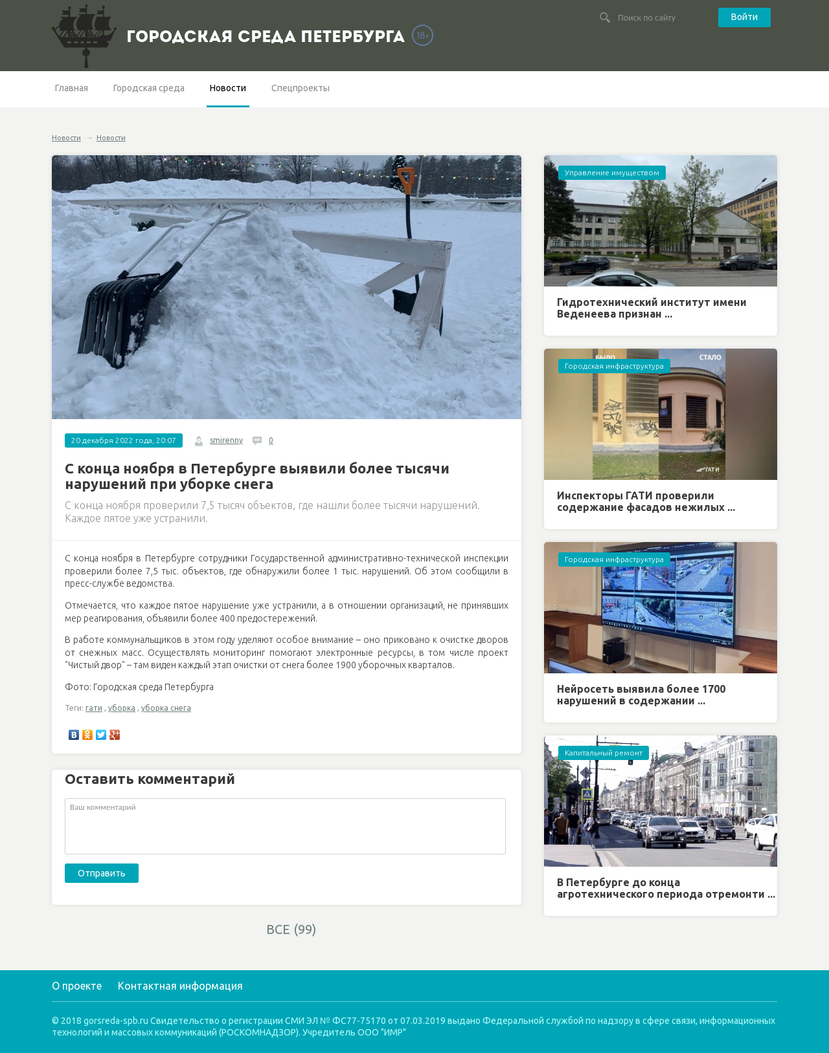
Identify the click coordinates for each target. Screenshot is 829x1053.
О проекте (77, 986)
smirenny (226, 440)
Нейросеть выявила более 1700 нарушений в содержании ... (641, 694)
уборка (121, 708)
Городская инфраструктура (614, 366)
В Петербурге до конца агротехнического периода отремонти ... (666, 888)
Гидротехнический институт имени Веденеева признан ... (652, 308)
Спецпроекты (300, 88)
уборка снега (166, 708)
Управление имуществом (612, 172)
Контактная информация (180, 986)
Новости (228, 88)
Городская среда (149, 88)
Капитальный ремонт (603, 752)
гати (93, 708)
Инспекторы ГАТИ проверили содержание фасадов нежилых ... (646, 501)
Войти (744, 17)
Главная (71, 88)
